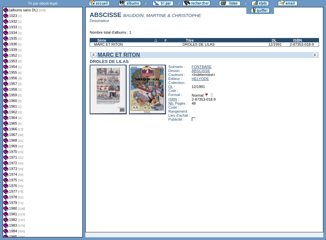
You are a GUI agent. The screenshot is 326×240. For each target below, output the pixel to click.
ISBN (297, 40)
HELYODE (200, 79)
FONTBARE (202, 67)
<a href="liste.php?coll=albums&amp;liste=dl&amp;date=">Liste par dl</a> (43, 118)
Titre (190, 40)
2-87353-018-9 (302, 44)
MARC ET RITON (108, 44)
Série (101, 40)
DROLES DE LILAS (199, 44)
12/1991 (275, 44)
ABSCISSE (201, 71)
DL (274, 40)
